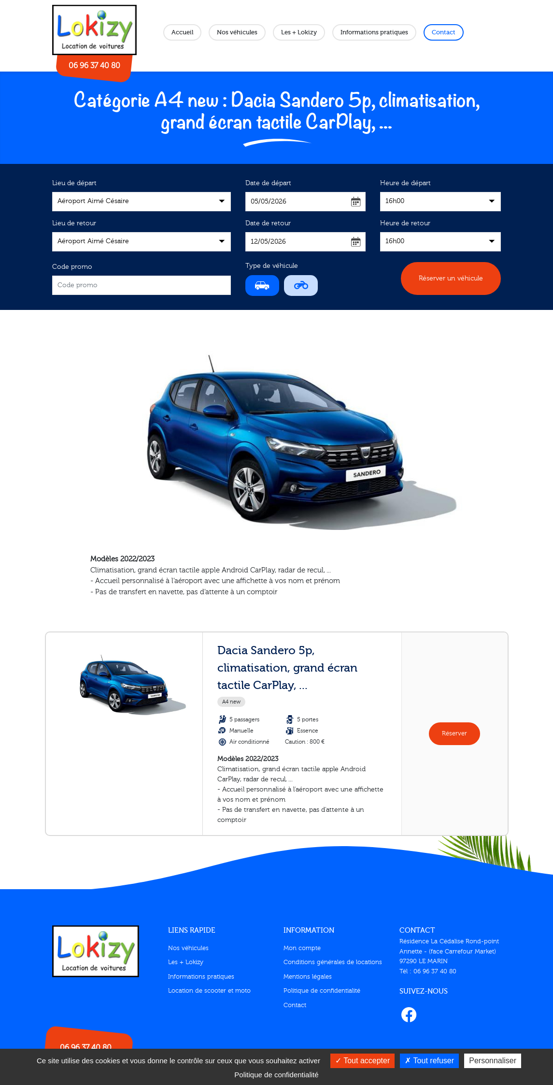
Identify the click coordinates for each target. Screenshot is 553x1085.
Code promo (72, 267)
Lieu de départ (74, 183)
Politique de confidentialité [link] (276, 1074)
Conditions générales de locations (333, 962)
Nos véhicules (237, 32)
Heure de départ (405, 183)
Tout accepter (362, 1060)
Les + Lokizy (299, 32)
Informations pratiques (374, 32)
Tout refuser (429, 1060)
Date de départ (268, 183)
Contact (443, 32)
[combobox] (141, 201)
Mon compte (302, 948)
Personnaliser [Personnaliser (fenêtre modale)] (492, 1060)
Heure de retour (405, 223)
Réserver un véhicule (451, 278)
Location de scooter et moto (209, 990)
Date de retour (268, 223)
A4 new (231, 702)
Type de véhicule (271, 266)
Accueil (182, 32)
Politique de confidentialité (322, 990)
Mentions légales (308, 976)
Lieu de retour (74, 223)
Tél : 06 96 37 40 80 (427, 971)
